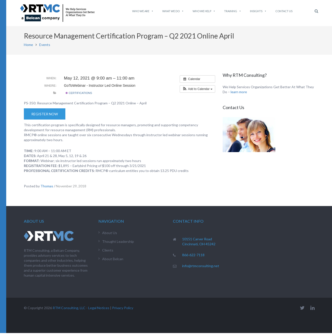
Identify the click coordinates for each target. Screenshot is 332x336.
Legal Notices (98, 311)
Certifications (79, 95)
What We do (173, 11)
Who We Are (143, 11)
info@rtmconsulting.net (200, 269)
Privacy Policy (122, 311)
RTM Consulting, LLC (69, 311)
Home (28, 47)
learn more (239, 95)
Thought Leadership (118, 244)
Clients (107, 253)
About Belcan (112, 262)
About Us (109, 236)
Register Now (44, 117)
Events (44, 47)
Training (232, 11)
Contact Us (283, 11)
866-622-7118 (193, 258)
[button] (197, 91)
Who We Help (204, 11)
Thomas (47, 189)
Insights (258, 11)
